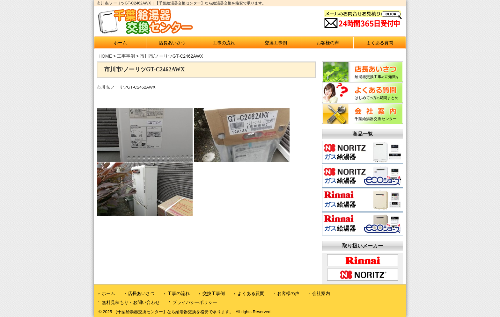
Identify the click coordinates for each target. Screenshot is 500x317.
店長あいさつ (172, 42)
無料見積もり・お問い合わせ (131, 302)
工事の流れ (224, 42)
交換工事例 (276, 42)
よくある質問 (379, 42)
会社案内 (321, 293)
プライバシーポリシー (195, 302)
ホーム (120, 42)
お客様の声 (328, 42)
